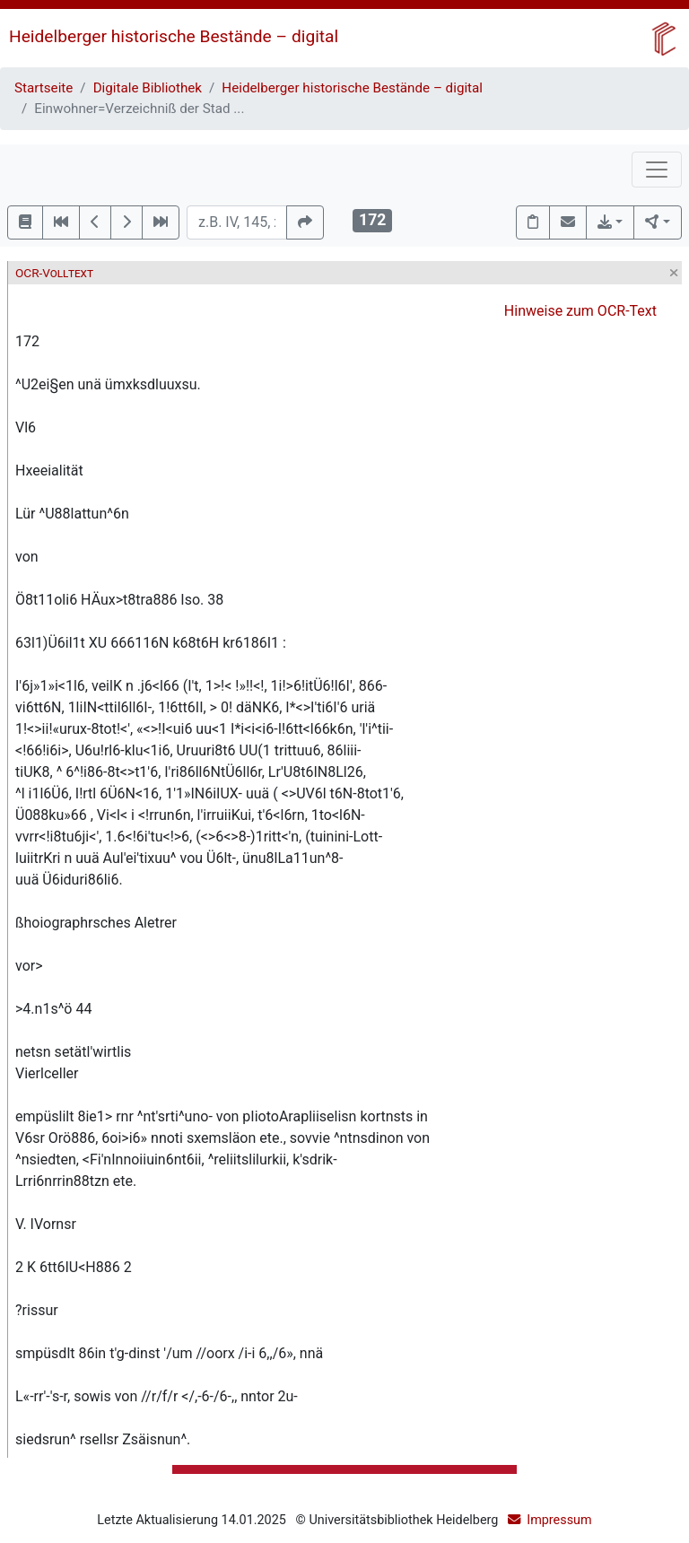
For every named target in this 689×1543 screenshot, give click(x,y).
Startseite (43, 88)
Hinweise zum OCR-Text (580, 310)
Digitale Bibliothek (147, 88)
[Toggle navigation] (657, 169)
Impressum (559, 1520)
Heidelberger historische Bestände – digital (173, 36)
